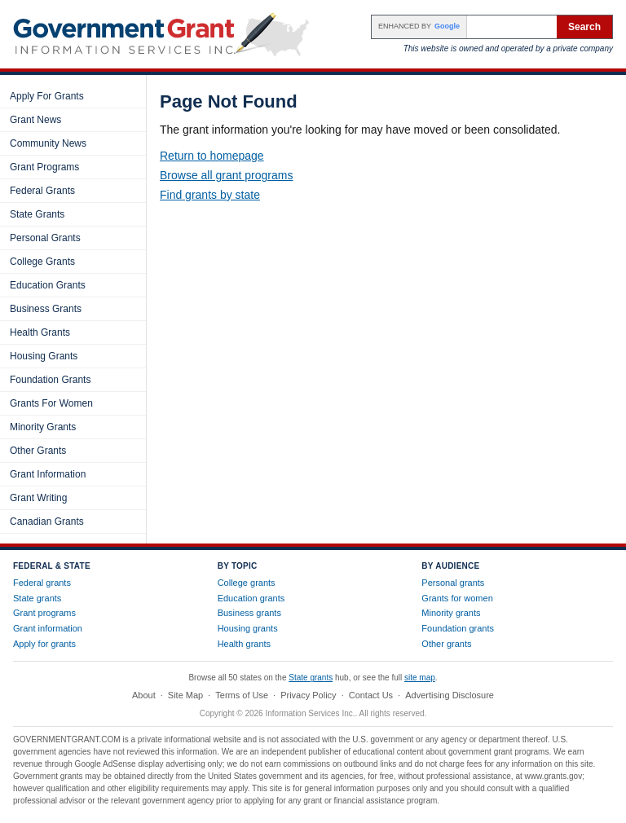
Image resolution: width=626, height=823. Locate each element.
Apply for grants (44, 644)
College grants (247, 583)
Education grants (251, 598)
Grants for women (456, 598)
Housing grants (248, 628)
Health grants (244, 644)
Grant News (35, 119)
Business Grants (46, 309)
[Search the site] (512, 26)
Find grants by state (210, 194)
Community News (48, 143)
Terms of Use (241, 695)
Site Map (185, 695)
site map (419, 677)
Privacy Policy (308, 695)
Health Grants (40, 332)
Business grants (249, 613)
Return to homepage (212, 155)
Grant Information (48, 474)
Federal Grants (42, 190)
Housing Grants (43, 356)
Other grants (446, 644)
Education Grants (48, 285)
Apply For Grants (47, 96)
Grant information (47, 628)
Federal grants (42, 583)
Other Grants (38, 450)
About (144, 695)
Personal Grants (45, 238)
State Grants (37, 214)
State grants (37, 598)
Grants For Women (51, 403)
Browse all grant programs (226, 175)
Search (584, 27)
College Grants (42, 261)
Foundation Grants (50, 379)
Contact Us (371, 695)
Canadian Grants (47, 521)
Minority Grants (43, 427)
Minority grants (450, 613)
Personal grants (452, 583)
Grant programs (44, 613)
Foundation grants (457, 628)
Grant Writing (38, 498)
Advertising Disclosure (449, 695)
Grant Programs (44, 167)
